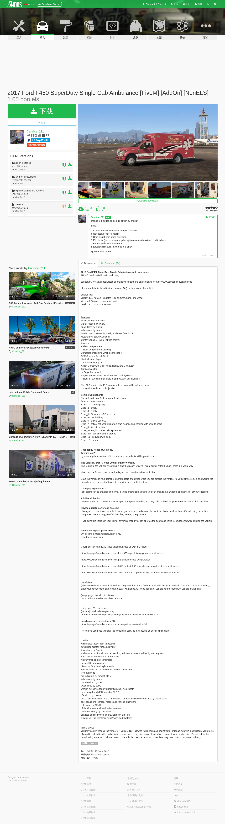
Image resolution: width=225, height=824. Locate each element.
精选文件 (131, 784)
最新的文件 (133, 778)
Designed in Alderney (18, 777)
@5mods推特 (182, 801)
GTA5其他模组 (88, 818)
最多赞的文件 (134, 789)
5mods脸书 (181, 806)
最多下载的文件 (135, 795)
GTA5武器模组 (88, 795)
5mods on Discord (184, 812)
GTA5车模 (86, 784)
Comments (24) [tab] (110, 263)
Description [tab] (88, 263)
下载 (42, 111)
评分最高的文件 (135, 801)
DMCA (177, 795)
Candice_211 (35, 131)
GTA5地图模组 (88, 812)
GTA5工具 (86, 778)
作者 (108, 217)
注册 (198, 4)
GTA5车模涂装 (88, 789)
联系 (176, 778)
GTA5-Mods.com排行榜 (139, 806)
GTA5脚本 (86, 801)
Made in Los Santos (18, 780)
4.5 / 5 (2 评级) (212, 210)
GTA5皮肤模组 (88, 806)
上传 (174, 4)
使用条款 (178, 789)
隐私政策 (178, 784)
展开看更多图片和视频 (148, 201)
